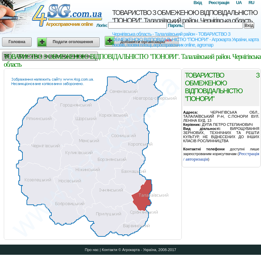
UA (239, 2)
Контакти (109, 250)
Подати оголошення (73, 41)
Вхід (197, 2)
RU (251, 2)
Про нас (92, 250)
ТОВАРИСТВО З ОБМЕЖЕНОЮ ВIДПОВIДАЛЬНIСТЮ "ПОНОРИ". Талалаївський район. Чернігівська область (184, 16)
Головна (16, 41)
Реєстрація (219, 2)
